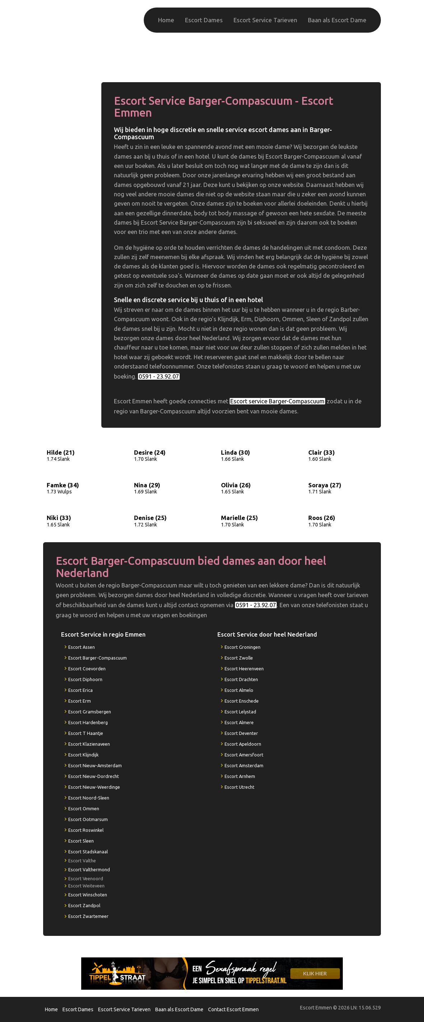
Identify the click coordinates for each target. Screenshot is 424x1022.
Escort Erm (79, 700)
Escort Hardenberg (88, 722)
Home (166, 20)
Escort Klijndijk (83, 754)
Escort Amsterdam (244, 765)
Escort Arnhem (240, 776)
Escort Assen (81, 647)
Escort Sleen (81, 840)
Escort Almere (239, 722)
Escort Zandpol (84, 905)
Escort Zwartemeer (88, 916)
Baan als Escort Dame (337, 20)
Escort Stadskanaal (88, 851)
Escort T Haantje (85, 733)
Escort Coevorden (87, 668)
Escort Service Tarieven (265, 20)
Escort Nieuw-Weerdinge (94, 786)
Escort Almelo (239, 690)
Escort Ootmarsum (88, 819)
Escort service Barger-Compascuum (277, 401)
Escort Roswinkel (85, 830)
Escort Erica (80, 690)
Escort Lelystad (240, 711)
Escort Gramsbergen (89, 711)
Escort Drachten (241, 679)
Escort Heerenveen (244, 668)
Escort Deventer (241, 733)
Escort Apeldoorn (243, 743)
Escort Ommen (83, 808)
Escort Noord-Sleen (88, 797)
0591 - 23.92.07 (343, 60)
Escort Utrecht (239, 786)
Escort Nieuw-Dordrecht (93, 776)
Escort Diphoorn (85, 679)
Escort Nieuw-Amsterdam (95, 765)
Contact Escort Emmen (233, 1009)
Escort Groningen (243, 647)
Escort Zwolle (239, 657)
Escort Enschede (242, 700)
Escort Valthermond (89, 869)
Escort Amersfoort (244, 754)
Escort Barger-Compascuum (97, 657)
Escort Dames (204, 20)
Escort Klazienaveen (89, 743)
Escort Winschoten (87, 894)
